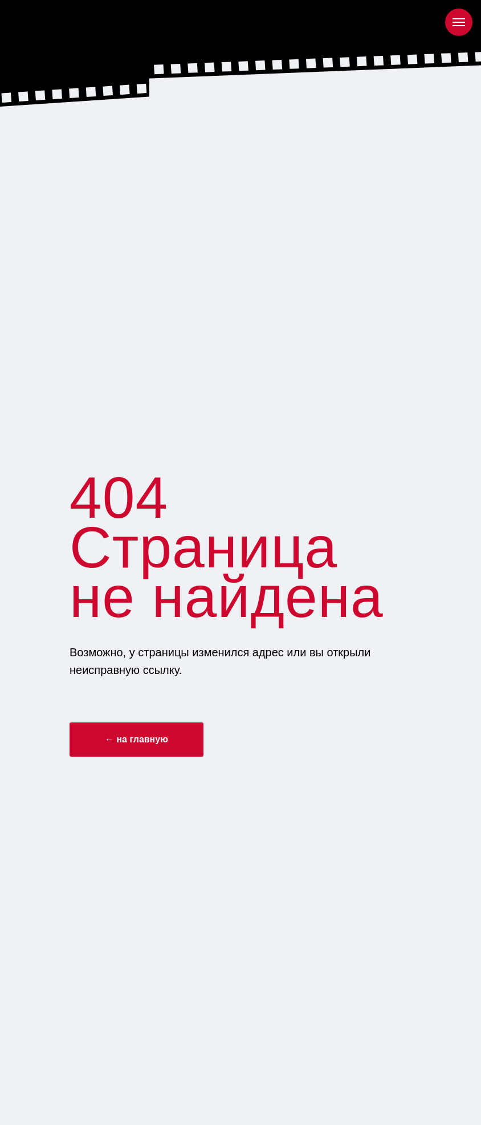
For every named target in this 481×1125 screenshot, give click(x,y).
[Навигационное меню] (459, 22)
